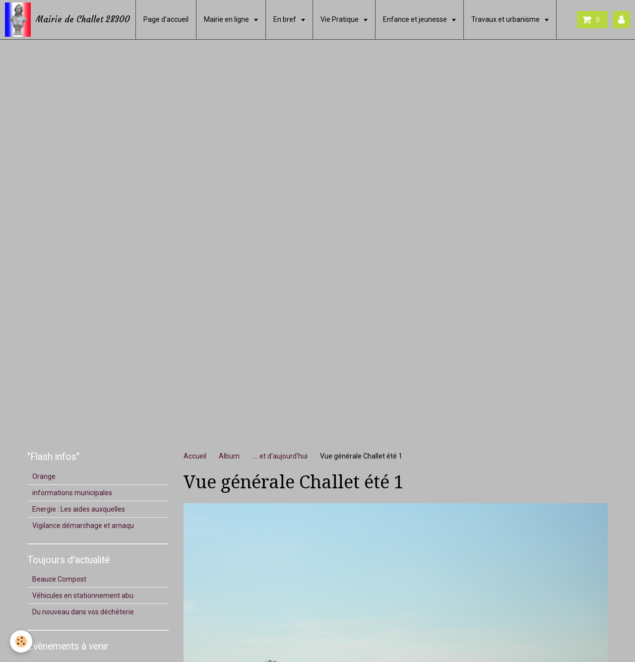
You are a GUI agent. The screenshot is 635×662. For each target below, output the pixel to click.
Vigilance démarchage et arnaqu (83, 526)
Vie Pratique (340, 19)
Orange (44, 476)
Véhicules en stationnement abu (82, 595)
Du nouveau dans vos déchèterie (83, 612)
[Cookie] (21, 641)
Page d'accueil (166, 19)
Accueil (195, 456)
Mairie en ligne (227, 19)
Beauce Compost (59, 579)
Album (229, 456)
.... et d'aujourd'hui (280, 456)
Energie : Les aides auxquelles (78, 509)
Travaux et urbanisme (506, 19)
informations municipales (72, 493)
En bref (285, 19)
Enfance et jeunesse (415, 19)
